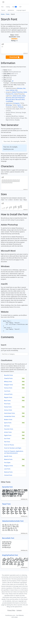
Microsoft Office (20, 99)
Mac (24, 88)
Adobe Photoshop (17, 92)
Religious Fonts (8, 466)
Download (14, 57)
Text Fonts (7, 442)
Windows (20, 88)
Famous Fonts (8, 388)
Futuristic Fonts (8, 429)
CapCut (19, 105)
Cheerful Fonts (8, 378)
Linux (7, 90)
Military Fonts (8, 381)
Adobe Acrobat (17, 96)
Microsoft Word (10, 99)
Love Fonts (7, 469)
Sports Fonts (7, 423)
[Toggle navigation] (3, 2)
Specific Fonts (8, 456)
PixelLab (20, 107)
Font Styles (7, 462)
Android (12, 90)
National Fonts (8, 472)
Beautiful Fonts (8, 375)
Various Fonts (8, 410)
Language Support (21, 10)
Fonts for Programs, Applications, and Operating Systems (13, 452)
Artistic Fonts (8, 432)
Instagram (17, 103)
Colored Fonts (8, 475)
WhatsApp (9, 105)
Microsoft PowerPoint (18, 97)
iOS (16, 90)
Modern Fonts (8, 419)
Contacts (19, 610)
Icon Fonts (7, 438)
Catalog (8, 6)
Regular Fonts (8, 397)
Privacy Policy (11, 610)
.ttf (12, 81)
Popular (3, 10)
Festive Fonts (8, 407)
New (14, 6)
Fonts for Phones (9, 445)
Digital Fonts (7, 435)
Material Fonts (8, 459)
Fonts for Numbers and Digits (12, 448)
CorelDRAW (9, 101)
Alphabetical (11, 10)
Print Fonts (7, 404)
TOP (20, 6)
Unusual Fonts (8, 394)
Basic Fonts (7, 400)
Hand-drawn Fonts (9, 413)
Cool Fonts (7, 391)
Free (2, 6)
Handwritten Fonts (9, 416)
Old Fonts (7, 426)
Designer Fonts (8, 385)
